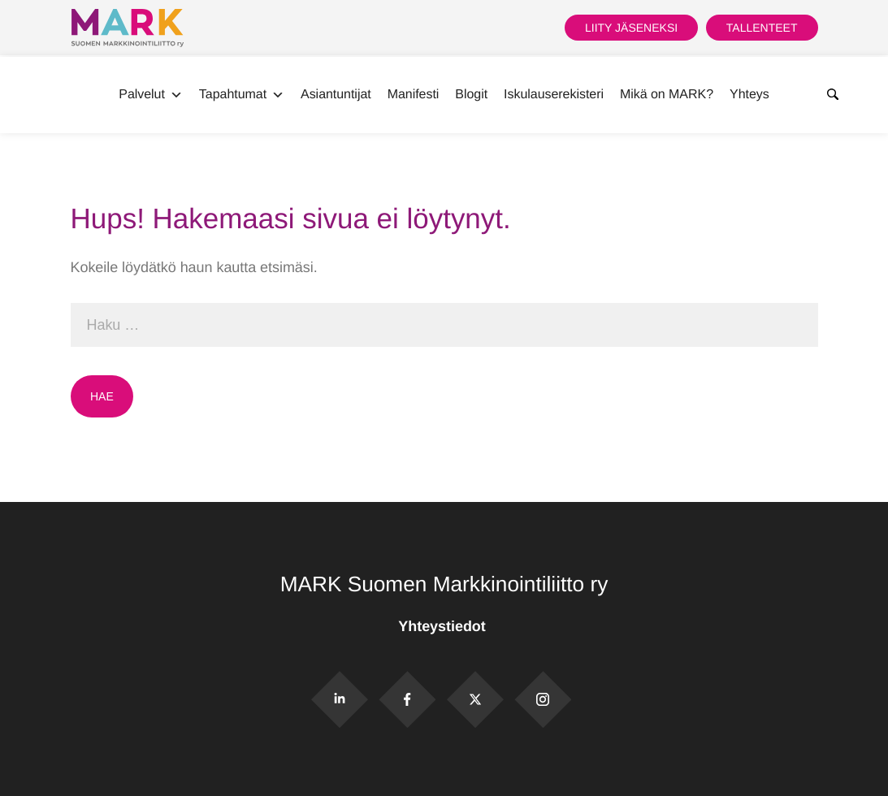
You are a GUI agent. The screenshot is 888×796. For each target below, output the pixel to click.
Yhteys (749, 95)
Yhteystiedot (443, 626)
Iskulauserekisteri (554, 95)
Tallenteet (762, 27)
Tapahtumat (241, 95)
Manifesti (414, 95)
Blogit (471, 95)
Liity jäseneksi (631, 27)
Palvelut (151, 95)
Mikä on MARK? (666, 95)
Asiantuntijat (336, 95)
